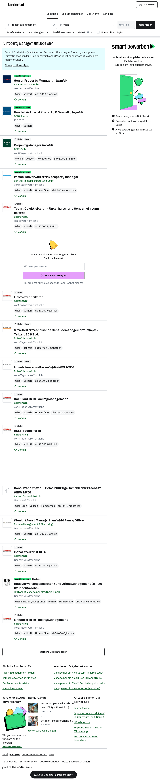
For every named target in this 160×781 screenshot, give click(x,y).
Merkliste (108, 13)
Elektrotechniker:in (28, 297)
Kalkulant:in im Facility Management (41, 399)
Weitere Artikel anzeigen (42, 730)
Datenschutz (9, 761)
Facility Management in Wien (18, 672)
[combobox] (31, 25)
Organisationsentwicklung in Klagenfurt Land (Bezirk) (89, 715)
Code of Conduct (49, 761)
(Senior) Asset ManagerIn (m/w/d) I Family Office (49, 520)
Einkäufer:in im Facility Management (41, 620)
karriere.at (81, 702)
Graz (24, 505)
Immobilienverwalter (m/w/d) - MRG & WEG (44, 367)
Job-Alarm (93, 13)
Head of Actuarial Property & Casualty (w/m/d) (48, 112)
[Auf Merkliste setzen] (20, 100)
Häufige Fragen (11, 754)
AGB (51, 754)
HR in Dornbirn (82, 722)
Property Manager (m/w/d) (33, 145)
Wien (50, 43)
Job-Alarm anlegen (53, 275)
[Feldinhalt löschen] (54, 25)
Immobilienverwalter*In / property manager (46, 177)
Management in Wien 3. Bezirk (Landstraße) (78, 677)
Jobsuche (52, 13)
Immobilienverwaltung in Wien (19, 677)
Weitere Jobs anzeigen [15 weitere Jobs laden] (53, 651)
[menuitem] (17, 32)
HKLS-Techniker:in (27, 431)
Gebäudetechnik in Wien (15, 683)
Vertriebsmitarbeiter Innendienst (86, 738)
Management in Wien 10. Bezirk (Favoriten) (77, 688)
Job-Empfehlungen (72, 13)
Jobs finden (145, 24)
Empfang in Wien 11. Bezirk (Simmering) (88, 729)
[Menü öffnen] (4, 4)
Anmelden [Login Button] (147, 4)
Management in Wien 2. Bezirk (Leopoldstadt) (79, 683)
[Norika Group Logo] (17, 768)
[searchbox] (53, 266)
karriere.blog (37, 697)
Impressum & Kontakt (34, 754)
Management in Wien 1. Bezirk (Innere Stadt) (78, 672)
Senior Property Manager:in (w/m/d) (40, 80)
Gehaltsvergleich (12, 746)
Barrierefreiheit (28, 761)
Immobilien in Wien (12, 688)
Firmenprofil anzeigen (17, 65)
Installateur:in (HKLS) (30, 552)
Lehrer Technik (82, 708)
